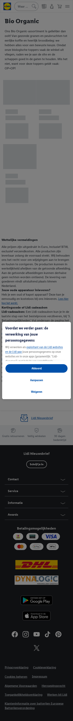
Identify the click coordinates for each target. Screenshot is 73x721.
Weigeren (36, 392)
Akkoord (37, 368)
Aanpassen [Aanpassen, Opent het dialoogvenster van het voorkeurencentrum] (36, 380)
